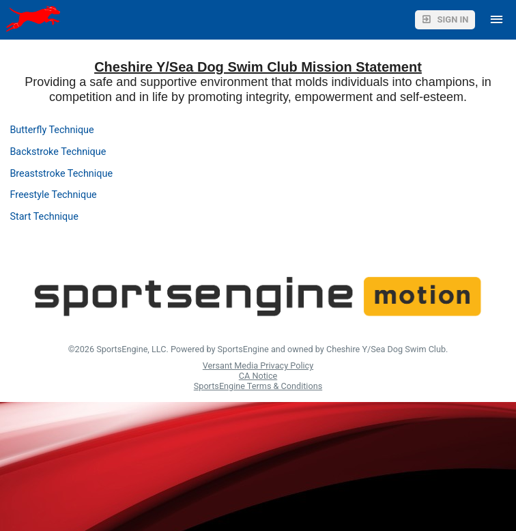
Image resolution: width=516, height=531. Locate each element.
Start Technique (44, 217)
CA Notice (258, 376)
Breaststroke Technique (61, 174)
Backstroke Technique (58, 152)
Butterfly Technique (52, 130)
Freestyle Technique (53, 195)
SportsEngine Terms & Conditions (258, 386)
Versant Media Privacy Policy (258, 365)
